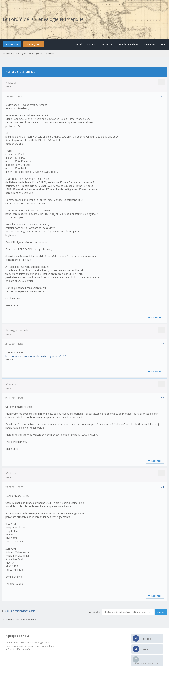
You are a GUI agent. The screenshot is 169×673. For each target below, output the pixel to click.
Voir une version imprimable (20, 610)
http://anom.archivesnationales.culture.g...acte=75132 (35, 356)
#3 (162, 397)
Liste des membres (128, 44)
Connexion (12, 44)
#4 (162, 487)
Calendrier (149, 44)
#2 (162, 343)
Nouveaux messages (14, 53)
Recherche (106, 44)
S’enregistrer (33, 44)
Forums (91, 44)
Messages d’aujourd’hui (41, 53)
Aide (163, 44)
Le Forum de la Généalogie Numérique (43, 19)
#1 (162, 96)
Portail (78, 44)
